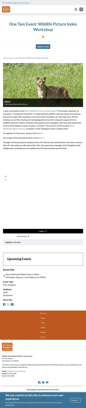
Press (43, 323)
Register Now (43, 46)
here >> (41, 138)
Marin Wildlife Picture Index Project (40, 111)
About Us (43, 313)
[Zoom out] (5, 179)
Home (5, 58)
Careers (43, 318)
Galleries (43, 332)
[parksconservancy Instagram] (43, 382)
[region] (43, 203)
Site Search (76, 9)
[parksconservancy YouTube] (47, 382)
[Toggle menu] (81, 9)
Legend (41, 231)
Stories (43, 337)
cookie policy (9, 405)
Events (11, 58)
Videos (43, 327)
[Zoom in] (5, 176)
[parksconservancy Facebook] (39, 382)
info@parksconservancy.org (16, 371)
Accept (74, 400)
